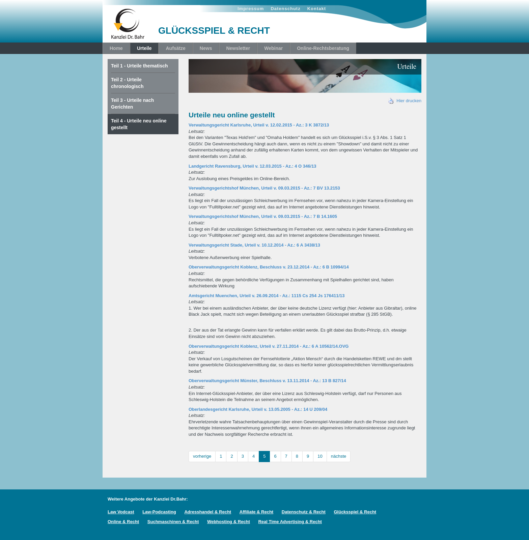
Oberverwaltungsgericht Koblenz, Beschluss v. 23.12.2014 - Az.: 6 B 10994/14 (269, 266)
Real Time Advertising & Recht (290, 521)
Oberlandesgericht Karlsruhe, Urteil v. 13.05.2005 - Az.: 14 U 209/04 (258, 409)
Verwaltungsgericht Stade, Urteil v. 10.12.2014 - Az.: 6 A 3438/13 (254, 245)
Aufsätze (175, 48)
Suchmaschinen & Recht (173, 521)
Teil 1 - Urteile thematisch (139, 65)
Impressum (251, 8)
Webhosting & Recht (228, 521)
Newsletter (238, 48)
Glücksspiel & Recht (355, 511)
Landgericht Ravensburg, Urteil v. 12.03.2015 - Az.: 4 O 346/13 (252, 166)
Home (116, 48)
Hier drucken (404, 100)
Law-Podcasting (159, 511)
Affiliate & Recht (256, 511)
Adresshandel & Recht (207, 511)
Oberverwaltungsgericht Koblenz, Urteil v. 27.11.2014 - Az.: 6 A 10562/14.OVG (269, 346)
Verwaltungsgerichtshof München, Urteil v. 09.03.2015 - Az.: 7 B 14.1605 (263, 216)
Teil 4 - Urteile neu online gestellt (139, 124)
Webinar (273, 48)
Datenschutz (285, 8)
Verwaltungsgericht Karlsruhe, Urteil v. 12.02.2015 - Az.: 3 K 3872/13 (259, 124)
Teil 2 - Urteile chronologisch (127, 83)
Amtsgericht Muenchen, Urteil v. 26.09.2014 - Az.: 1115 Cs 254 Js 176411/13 (266, 295)
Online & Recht (123, 521)
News (206, 48)
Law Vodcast (121, 511)
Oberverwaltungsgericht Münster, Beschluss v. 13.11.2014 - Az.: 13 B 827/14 (267, 380)
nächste (338, 456)
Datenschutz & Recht (304, 511)
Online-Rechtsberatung (323, 48)
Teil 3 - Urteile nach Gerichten (132, 103)
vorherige (202, 456)
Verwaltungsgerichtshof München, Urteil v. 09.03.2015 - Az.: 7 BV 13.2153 (264, 188)
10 (319, 456)
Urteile (144, 48)
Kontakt (316, 8)
